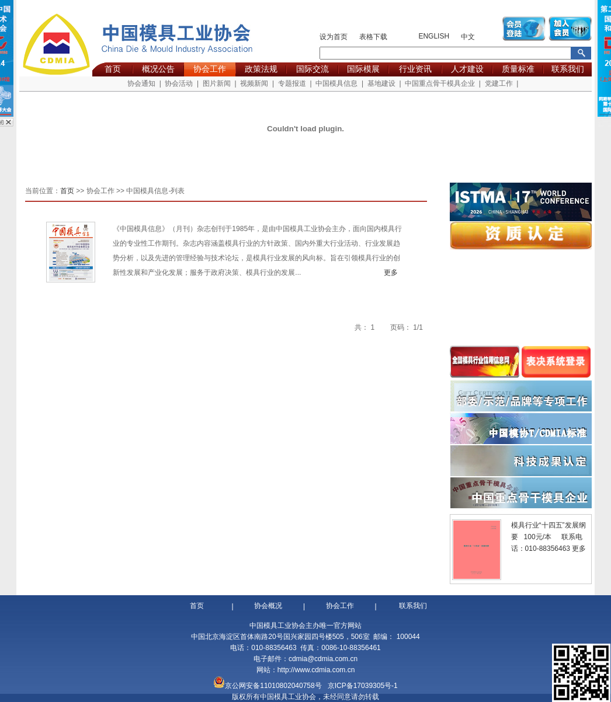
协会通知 (141, 83)
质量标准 (518, 69)
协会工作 (209, 69)
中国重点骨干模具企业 (440, 83)
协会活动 (179, 83)
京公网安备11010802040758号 (273, 686)
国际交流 (312, 69)
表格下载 (373, 37)
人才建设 (467, 69)
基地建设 (381, 83)
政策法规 (261, 69)
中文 (468, 37)
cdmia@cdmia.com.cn (323, 659)
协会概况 (268, 606)
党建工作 (499, 83)
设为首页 (334, 37)
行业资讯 (415, 69)
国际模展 (363, 69)
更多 (394, 272)
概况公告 (158, 69)
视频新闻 (254, 83)
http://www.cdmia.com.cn (316, 670)
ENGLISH (433, 36)
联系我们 (567, 69)
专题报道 (292, 83)
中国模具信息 (336, 83)
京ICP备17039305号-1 (363, 686)
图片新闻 (217, 83)
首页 (113, 69)
